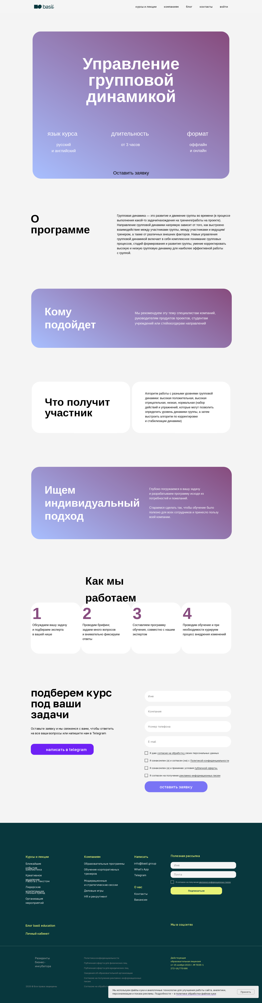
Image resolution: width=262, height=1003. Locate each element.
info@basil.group (145, 863)
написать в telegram (66, 749)
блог (189, 6)
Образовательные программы (104, 863)
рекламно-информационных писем (215, 882)
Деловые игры (94, 890)
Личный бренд (35, 892)
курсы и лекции (146, 6)
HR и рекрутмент (95, 896)
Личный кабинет (37, 933)
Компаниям (92, 856)
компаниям (171, 6)
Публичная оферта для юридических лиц (106, 968)
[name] (203, 865)
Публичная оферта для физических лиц (105, 963)
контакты (206, 6)
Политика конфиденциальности (101, 958)
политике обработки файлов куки (196, 993)
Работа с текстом (37, 881)
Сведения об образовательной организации (108, 973)
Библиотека (34, 869)
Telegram (140, 875)
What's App (141, 869)
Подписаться (196, 890)
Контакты (141, 894)
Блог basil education (40, 925)
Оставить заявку (131, 173)
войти (224, 6)
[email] (203, 874)
